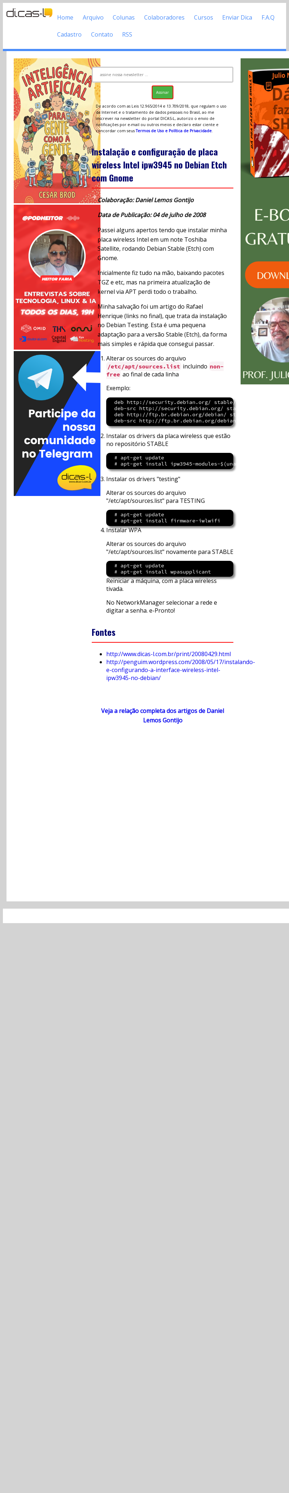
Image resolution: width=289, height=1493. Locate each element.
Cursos (203, 17)
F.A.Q (268, 17)
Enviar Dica (237, 17)
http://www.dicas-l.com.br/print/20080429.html (168, 654)
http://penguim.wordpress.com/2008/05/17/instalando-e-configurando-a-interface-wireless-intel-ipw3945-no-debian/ (180, 670)
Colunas (124, 17)
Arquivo (93, 17)
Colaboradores (164, 17)
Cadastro (69, 34)
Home (65, 17)
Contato (102, 34)
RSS (127, 34)
